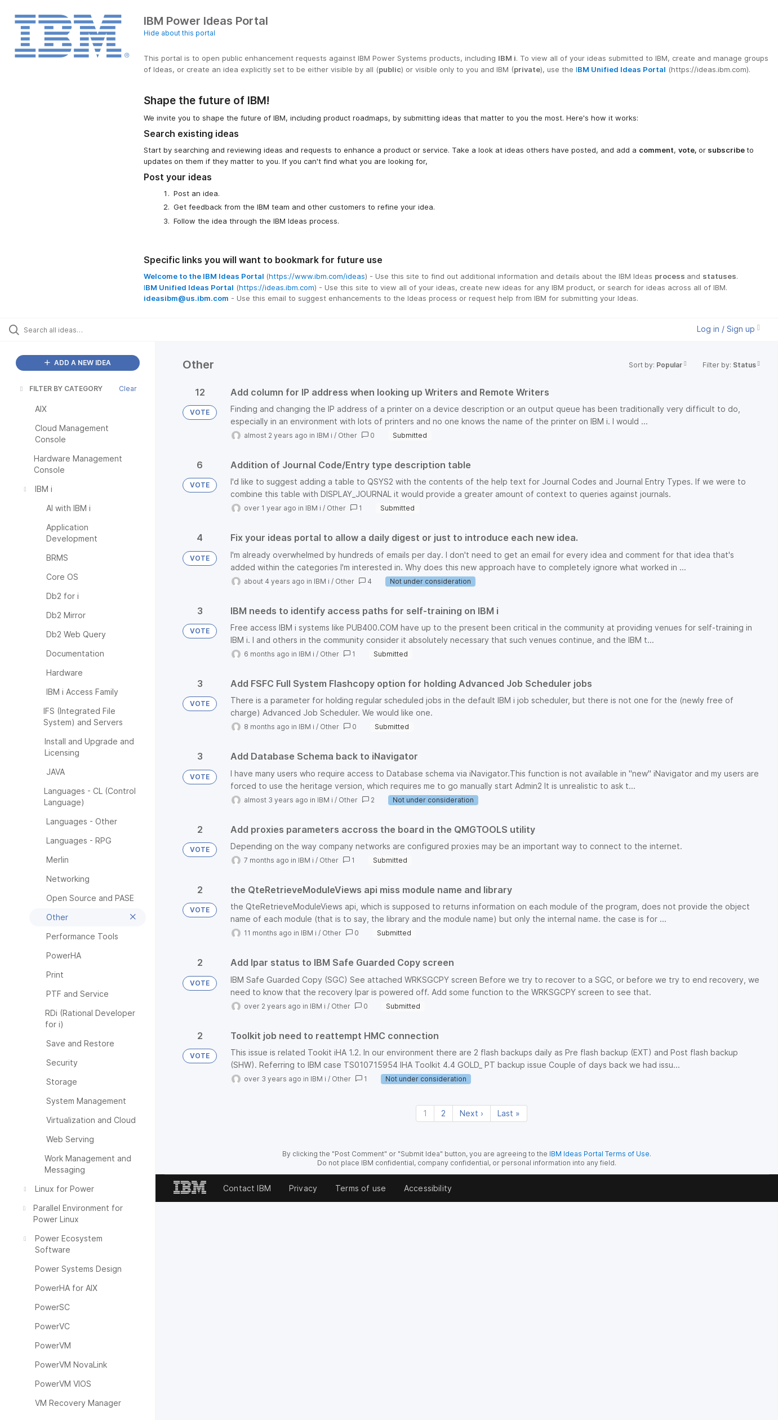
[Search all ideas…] (92, 329)
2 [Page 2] (443, 1113)
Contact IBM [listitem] (247, 1188)
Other (347, 435)
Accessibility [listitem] (428, 1188)
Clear (128, 388)
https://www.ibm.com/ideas (317, 276)
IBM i (324, 435)
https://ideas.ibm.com (276, 287)
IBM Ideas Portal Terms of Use (599, 1154)
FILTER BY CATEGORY (60, 388)
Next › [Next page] (471, 1113)
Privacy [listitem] (303, 1188)
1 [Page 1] (425, 1113)
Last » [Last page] (508, 1113)
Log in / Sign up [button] (728, 329)
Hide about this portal (179, 33)
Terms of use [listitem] (360, 1188)
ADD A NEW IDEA (78, 362)
